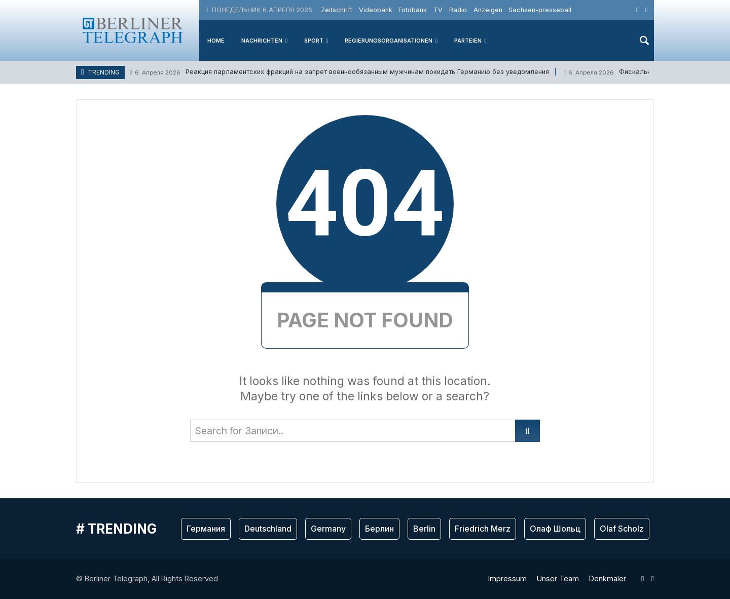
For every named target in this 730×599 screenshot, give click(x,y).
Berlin (424, 528)
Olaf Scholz (622, 528)
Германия (206, 528)
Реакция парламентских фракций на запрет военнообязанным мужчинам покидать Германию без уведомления (339, 72)
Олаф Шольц (555, 528)
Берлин (379, 528)
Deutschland (267, 528)
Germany (328, 528)
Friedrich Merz (482, 528)
